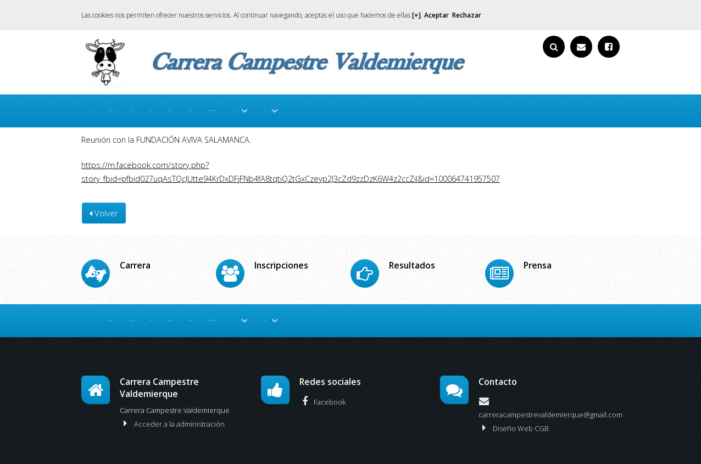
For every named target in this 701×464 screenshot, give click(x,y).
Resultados (361, 108)
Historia (575, 108)
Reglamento (207, 108)
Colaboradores (146, 108)
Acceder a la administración (172, 413)
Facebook (322, 391)
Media (525, 108)
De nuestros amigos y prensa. (447, 108)
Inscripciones (305, 108)
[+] (416, 15)
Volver (104, 208)
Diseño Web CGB (514, 417)
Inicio (97, 108)
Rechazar (466, 15)
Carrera (255, 108)
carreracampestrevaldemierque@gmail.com (550, 396)
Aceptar (436, 15)
